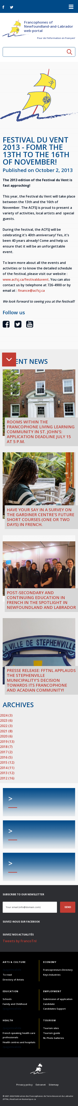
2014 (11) (7, 768)
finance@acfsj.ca (31, 290)
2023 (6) (6, 720)
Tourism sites (51, 1028)
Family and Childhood (15, 1003)
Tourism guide (51, 1033)
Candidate (49, 1003)
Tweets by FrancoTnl (20, 941)
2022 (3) (6, 726)
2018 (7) (6, 746)
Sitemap (54, 1084)
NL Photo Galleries (53, 1037)
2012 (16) (7, 778)
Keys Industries (51, 974)
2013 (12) (7, 773)
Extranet (41, 1084)
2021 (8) (6, 731)
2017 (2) (6, 752)
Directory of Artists (13, 979)
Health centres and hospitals (19, 1042)
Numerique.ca (29, 1099)
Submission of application (57, 999)
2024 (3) (6, 715)
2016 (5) (6, 757)
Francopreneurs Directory (58, 969)
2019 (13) (7, 741)
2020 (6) (6, 736)
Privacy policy (24, 1084)
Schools (7, 999)
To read (7, 974)
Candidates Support (54, 1008)
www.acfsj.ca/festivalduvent (26, 279)
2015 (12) (7, 762)
